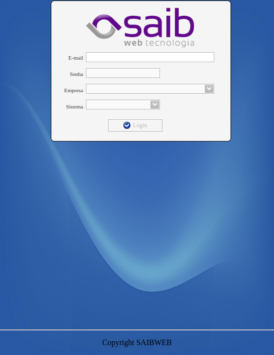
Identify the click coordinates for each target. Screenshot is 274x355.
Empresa (73, 90)
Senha (76, 74)
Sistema (74, 106)
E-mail (76, 58)
